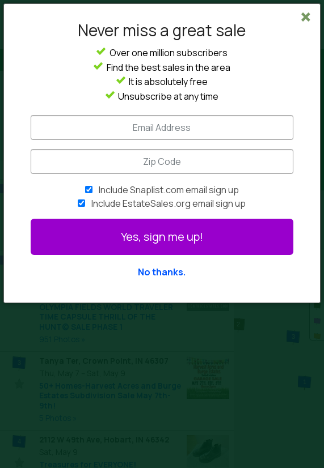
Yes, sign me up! (162, 236)
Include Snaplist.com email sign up (169, 190)
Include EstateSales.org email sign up (168, 203)
